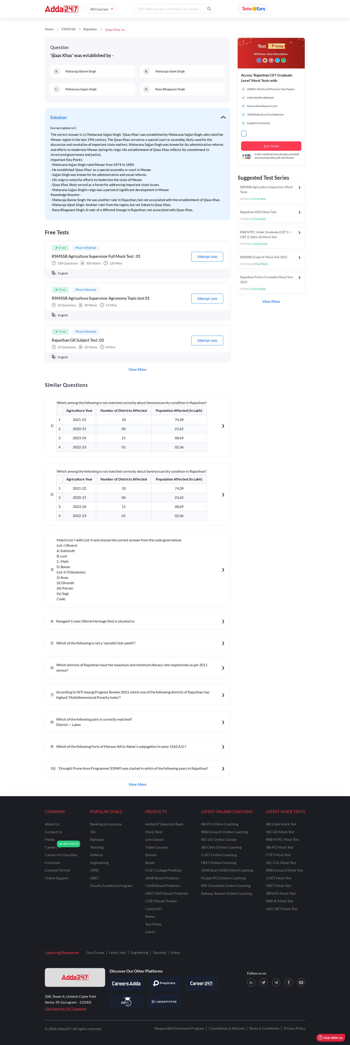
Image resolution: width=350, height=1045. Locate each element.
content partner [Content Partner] (57, 870)
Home (49, 29)
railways (97, 839)
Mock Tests (153, 832)
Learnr (150, 932)
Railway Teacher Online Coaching (226, 893)
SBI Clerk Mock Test (281, 824)
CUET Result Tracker (161, 901)
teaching (97, 847)
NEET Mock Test (278, 885)
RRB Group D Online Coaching (224, 832)
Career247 (153, 909)
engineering (99, 862)
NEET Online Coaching (218, 862)
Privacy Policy (294, 1028)
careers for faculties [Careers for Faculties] (61, 855)
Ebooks (151, 855)
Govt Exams (95, 952)
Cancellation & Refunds (227, 1028)
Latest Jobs (117, 952)
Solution (58, 117)
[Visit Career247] (201, 983)
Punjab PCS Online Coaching (223, 878)
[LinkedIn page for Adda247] (251, 982)
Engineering (139, 952)
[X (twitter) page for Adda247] (264, 982)
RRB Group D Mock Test (284, 870)
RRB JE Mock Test (279, 901)
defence (96, 855)
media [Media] (50, 839)
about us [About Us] (52, 824)
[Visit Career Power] (164, 1002)
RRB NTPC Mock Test (282, 839)
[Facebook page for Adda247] (289, 982)
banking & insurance (106, 824)
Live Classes (154, 839)
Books (150, 862)
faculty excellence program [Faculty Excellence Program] (111, 885)
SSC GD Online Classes (219, 839)
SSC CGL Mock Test (281, 862)
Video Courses (156, 847)
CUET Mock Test (279, 878)
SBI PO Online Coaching (219, 824)
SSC (93, 832)
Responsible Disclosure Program (179, 1028)
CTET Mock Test (278, 855)
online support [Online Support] (57, 878)
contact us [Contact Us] (53, 832)
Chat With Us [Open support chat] (330, 1037)
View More (137, 369)
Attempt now (207, 257)
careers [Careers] (51, 847)
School (175, 952)
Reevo (150, 916)
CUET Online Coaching (219, 855)
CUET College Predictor (163, 870)
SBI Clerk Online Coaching (221, 847)
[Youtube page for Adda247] (301, 982)
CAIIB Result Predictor (162, 885)
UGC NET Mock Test (282, 909)
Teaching (159, 952)
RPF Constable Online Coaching (225, 885)
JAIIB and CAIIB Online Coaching (227, 870)
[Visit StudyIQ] (126, 1002)
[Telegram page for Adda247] (276, 982)
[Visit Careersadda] (126, 983)
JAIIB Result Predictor (162, 878)
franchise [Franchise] (52, 862)
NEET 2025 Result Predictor (166, 893)
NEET (94, 878)
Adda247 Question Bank (164, 824)
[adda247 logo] (75, 977)
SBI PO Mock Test (279, 847)
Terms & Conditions (264, 1028)
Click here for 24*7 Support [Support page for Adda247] (65, 1008)
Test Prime (153, 924)
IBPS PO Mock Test (281, 893)
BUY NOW (271, 146)
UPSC (94, 870)
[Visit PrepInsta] (164, 983)
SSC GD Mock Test (280, 832)
